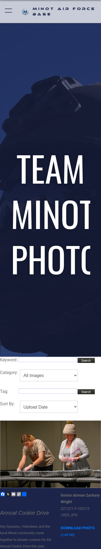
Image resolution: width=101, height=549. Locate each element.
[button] (9, 11)
